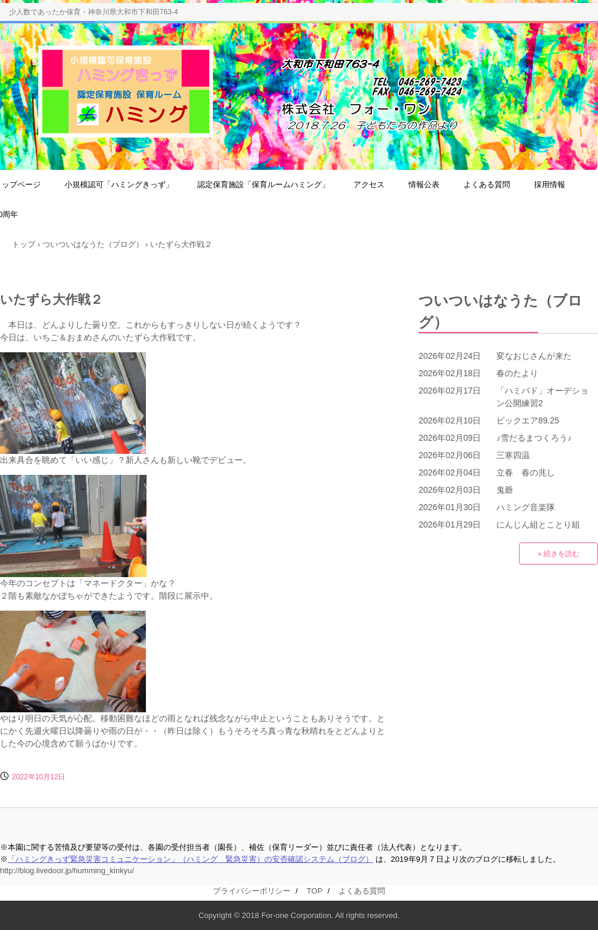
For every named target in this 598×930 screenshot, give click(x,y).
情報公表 (424, 184)
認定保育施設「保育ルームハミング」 (263, 184)
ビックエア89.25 (527, 420)
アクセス (369, 184)
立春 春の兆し (525, 472)
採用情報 (549, 184)
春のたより (517, 373)
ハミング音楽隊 (525, 507)
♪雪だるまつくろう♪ (534, 438)
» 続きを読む (558, 554)
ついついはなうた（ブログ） (500, 311)
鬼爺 (504, 490)
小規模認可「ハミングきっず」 (119, 184)
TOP (314, 890)
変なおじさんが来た (534, 356)
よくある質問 (486, 184)
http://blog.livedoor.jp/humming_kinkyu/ (67, 870)
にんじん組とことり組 (538, 524)
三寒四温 (513, 455)
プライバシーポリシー (252, 890)
